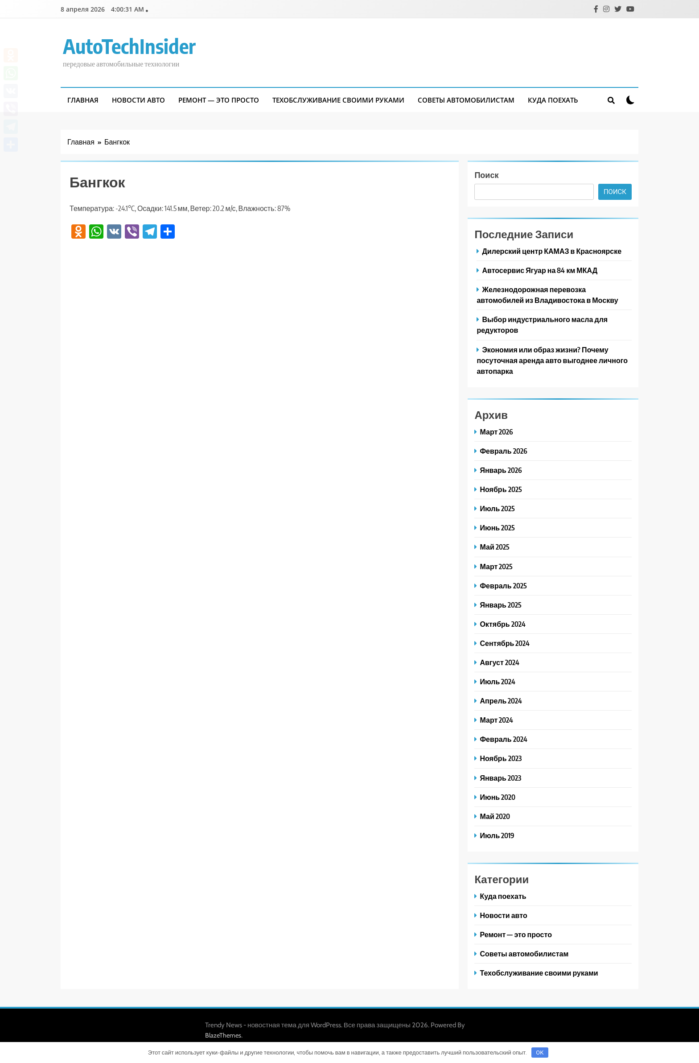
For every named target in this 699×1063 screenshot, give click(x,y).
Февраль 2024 (503, 739)
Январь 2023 (500, 777)
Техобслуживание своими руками (338, 99)
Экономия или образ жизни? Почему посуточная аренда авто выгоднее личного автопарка (552, 360)
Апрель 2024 (501, 700)
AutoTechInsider (129, 45)
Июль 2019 (497, 835)
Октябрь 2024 (502, 624)
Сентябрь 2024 (505, 643)
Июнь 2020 (497, 797)
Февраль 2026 (503, 450)
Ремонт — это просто (218, 99)
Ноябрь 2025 (501, 489)
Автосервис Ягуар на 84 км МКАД (539, 270)
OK (539, 1052)
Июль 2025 (497, 508)
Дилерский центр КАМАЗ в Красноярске (551, 251)
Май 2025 (494, 546)
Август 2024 (499, 662)
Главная (83, 99)
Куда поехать (553, 99)
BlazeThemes (223, 1035)
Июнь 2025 (497, 527)
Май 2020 (495, 816)
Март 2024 (496, 719)
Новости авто (138, 99)
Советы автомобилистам (466, 99)
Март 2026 (496, 431)
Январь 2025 (500, 604)
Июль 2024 (497, 681)
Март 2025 (496, 566)
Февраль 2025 (503, 585)
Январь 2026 (501, 470)
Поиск (486, 175)
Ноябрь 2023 (500, 758)
